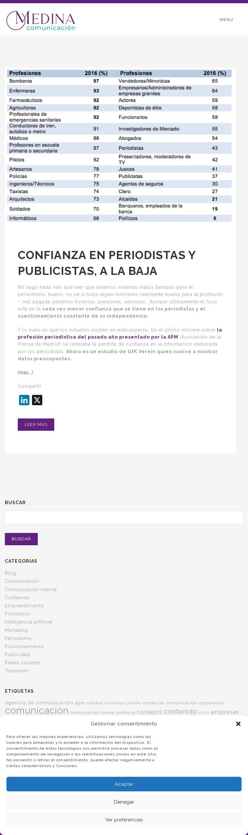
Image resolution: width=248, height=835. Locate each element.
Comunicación (22, 581)
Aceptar (124, 784)
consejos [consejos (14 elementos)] (149, 712)
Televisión (17, 670)
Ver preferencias (124, 820)
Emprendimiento (24, 605)
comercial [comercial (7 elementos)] (153, 702)
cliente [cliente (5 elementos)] (133, 703)
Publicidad (17, 654)
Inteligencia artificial (29, 621)
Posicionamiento (24, 646)
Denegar (124, 802)
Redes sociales (23, 662)
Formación (17, 613)
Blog (10, 573)
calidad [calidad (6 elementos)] (95, 702)
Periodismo (18, 638)
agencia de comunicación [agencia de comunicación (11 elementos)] (39, 702)
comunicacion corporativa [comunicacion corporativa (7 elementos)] (195, 702)
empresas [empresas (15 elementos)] (225, 712)
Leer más (36, 424)
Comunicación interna (31, 589)
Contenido (17, 597)
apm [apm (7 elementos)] (80, 702)
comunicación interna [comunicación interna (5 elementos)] (92, 712)
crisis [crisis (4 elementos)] (204, 712)
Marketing (16, 630)
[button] (238, 724)
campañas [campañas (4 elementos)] (115, 703)
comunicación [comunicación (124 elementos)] (37, 710)
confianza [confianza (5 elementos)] (125, 712)
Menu (226, 19)
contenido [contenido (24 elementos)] (180, 711)
